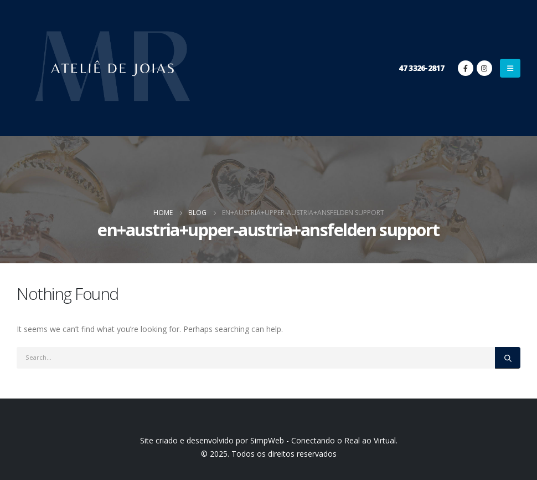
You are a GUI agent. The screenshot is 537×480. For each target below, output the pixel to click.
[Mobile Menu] (510, 68)
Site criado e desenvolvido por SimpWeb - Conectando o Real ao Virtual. (268, 440)
